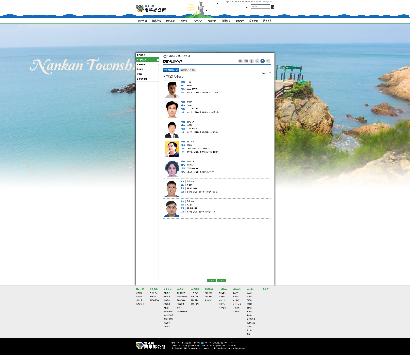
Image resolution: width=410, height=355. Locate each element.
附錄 (248, 334)
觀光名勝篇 (251, 323)
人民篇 (249, 300)
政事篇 (249, 304)
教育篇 (249, 311)
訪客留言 (267, 20)
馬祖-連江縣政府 (233, 1)
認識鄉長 (156, 20)
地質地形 (208, 296)
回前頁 (211, 280)
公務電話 (166, 300)
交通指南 (226, 20)
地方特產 (236, 300)
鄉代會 (184, 20)
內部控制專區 (262, 1)
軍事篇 (249, 315)
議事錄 (139, 74)
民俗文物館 (237, 304)
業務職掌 (139, 293)
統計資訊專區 (168, 311)
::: (226, 1)
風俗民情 (194, 300)
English (247, 1)
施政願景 (153, 296)
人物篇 (249, 326)
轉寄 (240, 61)
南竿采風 (198, 20)
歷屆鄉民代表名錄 (187, 70)
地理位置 (208, 293)
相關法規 (166, 326)
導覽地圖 (222, 308)
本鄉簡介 (194, 293)
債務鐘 (165, 308)
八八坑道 (236, 311)
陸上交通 (222, 304)
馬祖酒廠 (236, 308)
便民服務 (170, 20)
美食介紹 (236, 296)
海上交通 (222, 296)
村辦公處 (139, 300)
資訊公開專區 (168, 319)
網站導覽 (254, 1)
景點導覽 (236, 293)
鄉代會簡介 (141, 55)
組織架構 (139, 296)
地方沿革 (194, 296)
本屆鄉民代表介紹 (171, 70)
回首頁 (242, 1)
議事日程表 (141, 64)
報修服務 (166, 304)
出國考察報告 (142, 79)
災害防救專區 (168, 315)
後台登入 (271, 1)
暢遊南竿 (239, 20)
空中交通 (222, 293)
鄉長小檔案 (154, 293)
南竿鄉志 (253, 20)
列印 (246, 61)
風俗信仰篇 (251, 319)
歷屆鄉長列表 (155, 300)
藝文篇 (249, 330)
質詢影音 (140, 69)
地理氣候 (212, 20)
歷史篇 (249, 293)
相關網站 (166, 323)
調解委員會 (140, 304)
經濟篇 (249, 308)
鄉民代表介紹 (142, 60)
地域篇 (249, 296)
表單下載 (166, 296)
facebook (251, 61)
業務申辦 (166, 293)
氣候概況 (208, 300)
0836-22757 (208, 343)
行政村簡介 (195, 304)
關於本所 (142, 20)
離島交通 (222, 300)
